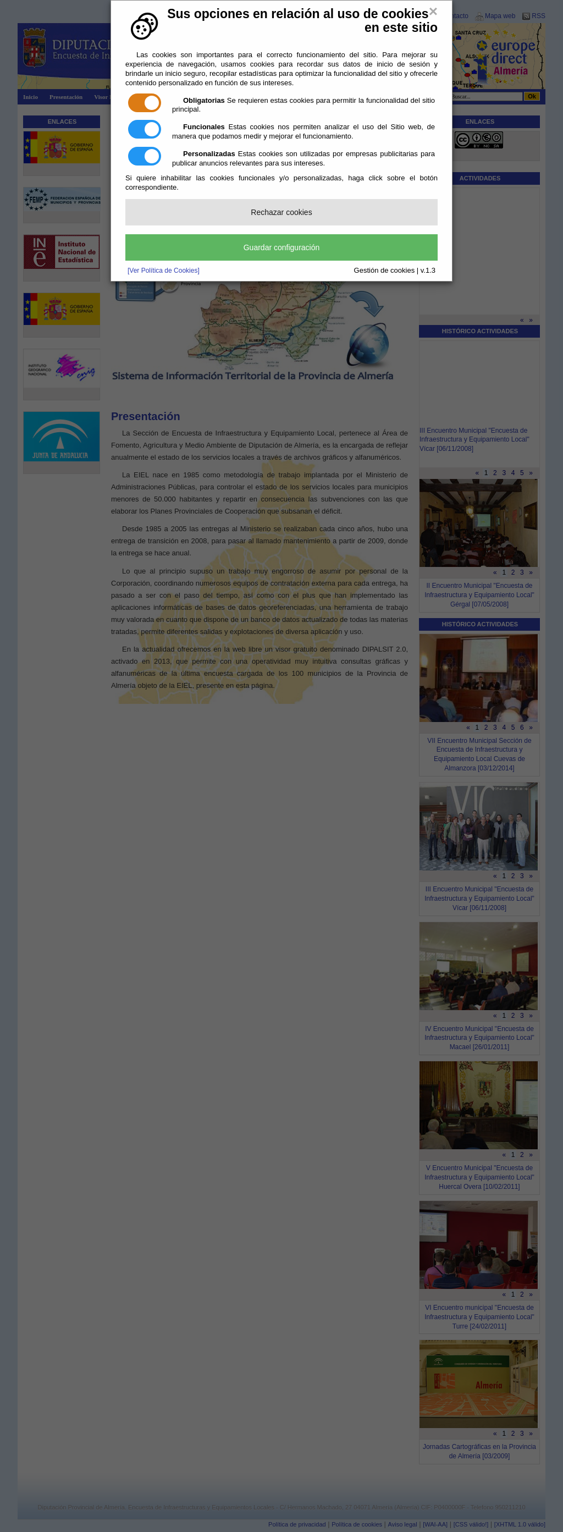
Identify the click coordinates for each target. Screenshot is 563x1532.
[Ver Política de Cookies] (164, 270)
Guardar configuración (282, 247)
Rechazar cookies (281, 212)
